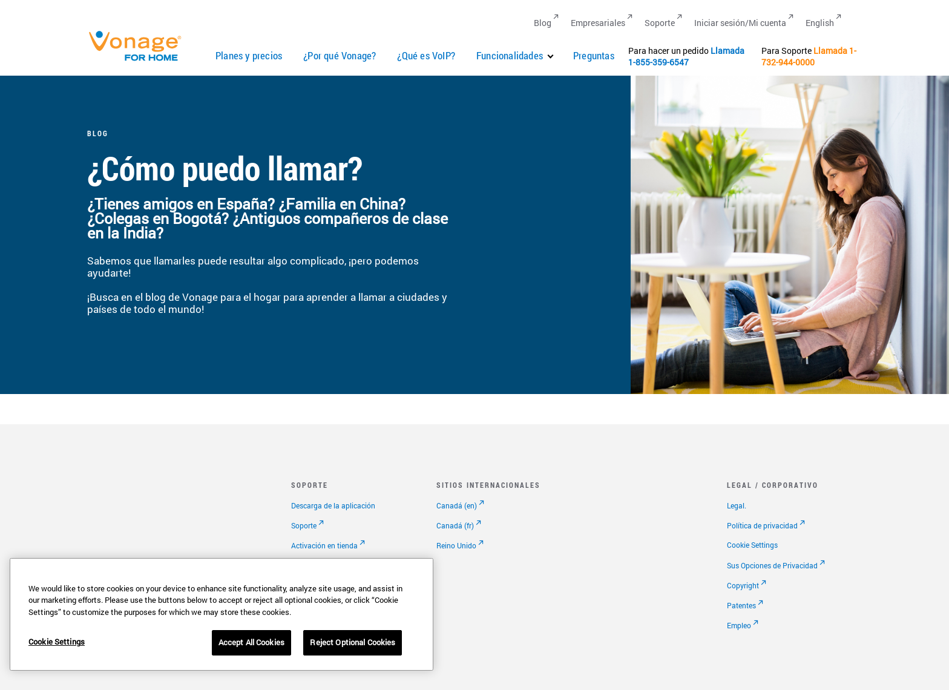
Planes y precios (248, 55)
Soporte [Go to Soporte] (660, 22)
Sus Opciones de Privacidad (772, 565)
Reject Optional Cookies (352, 642)
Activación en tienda (324, 545)
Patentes (741, 605)
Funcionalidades (509, 55)
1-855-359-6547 (658, 62)
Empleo (739, 625)
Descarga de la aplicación (333, 505)
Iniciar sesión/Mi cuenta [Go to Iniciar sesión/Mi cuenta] (740, 22)
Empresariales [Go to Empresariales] (598, 22)
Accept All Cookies (251, 642)
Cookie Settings (752, 544)
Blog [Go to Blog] (542, 22)
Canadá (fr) (455, 525)
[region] (221, 614)
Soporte (304, 525)
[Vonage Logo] (140, 60)
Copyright (743, 585)
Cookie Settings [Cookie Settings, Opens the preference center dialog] (56, 641)
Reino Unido (456, 545)
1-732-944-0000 (808, 56)
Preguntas (593, 55)
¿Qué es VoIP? (426, 55)
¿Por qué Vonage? (339, 55)
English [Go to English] (820, 22)
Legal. (736, 505)
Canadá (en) (456, 505)
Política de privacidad (762, 525)
